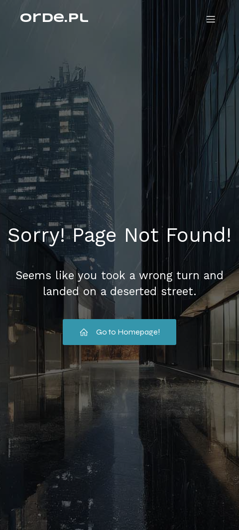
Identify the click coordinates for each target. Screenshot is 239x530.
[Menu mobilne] (210, 18)
